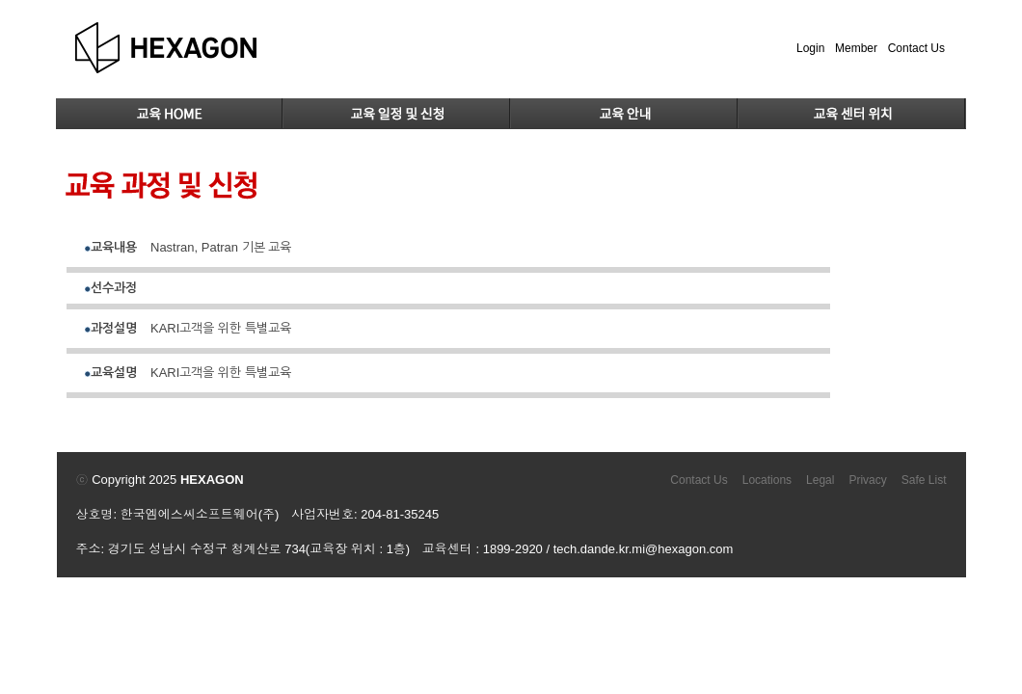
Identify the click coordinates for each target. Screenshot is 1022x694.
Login (810, 48)
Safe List (924, 480)
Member (856, 48)
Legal (820, 480)
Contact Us (916, 48)
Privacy (867, 480)
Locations (767, 480)
